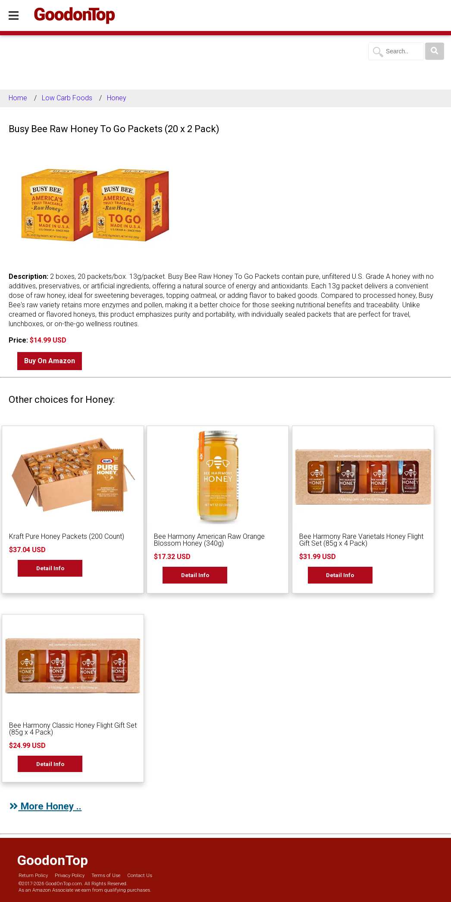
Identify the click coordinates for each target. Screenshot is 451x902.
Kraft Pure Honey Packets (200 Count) (66, 536)
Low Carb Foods (67, 98)
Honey (116, 98)
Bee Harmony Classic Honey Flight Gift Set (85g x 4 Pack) (73, 728)
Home (18, 98)
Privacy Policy (70, 875)
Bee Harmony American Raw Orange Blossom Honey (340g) (209, 539)
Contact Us (139, 875)
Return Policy (33, 875)
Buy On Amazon (49, 361)
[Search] (434, 51)
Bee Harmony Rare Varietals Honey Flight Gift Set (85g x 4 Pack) (361, 539)
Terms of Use (105, 875)
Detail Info (50, 568)
